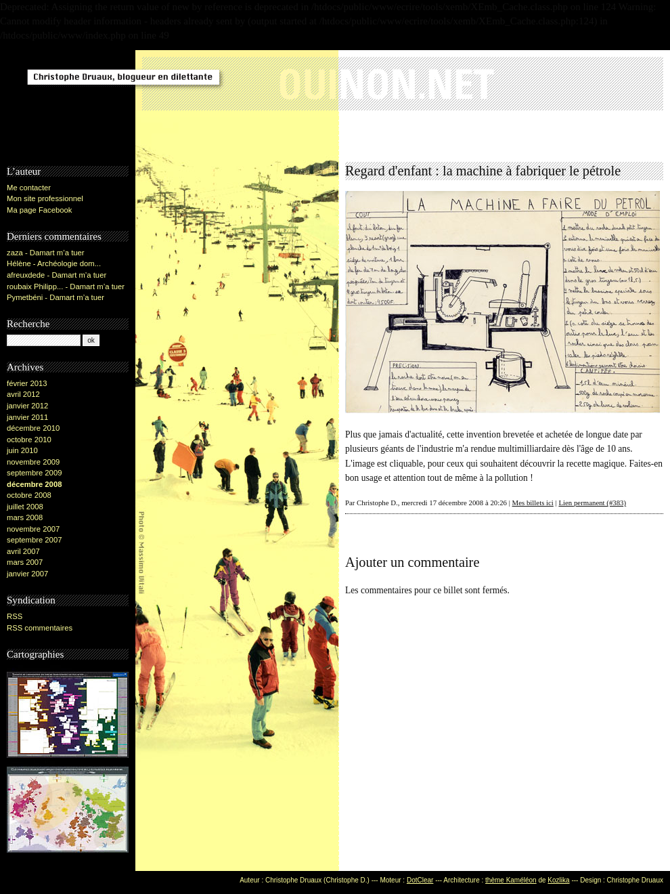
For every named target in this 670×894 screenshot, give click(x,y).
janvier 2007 (27, 574)
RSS (14, 616)
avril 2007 (23, 551)
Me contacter (29, 188)
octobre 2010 (29, 439)
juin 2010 (22, 450)
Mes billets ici (533, 502)
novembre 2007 (33, 529)
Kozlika (558, 880)
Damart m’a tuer (57, 253)
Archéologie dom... (69, 263)
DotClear (420, 880)
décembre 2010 (33, 428)
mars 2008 (25, 517)
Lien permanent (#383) (592, 502)
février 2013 (27, 383)
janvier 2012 (27, 406)
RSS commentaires (39, 628)
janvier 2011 (27, 417)
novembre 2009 (33, 462)
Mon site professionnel (45, 198)
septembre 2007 (34, 540)
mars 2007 (25, 562)
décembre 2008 (34, 484)
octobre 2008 (29, 495)
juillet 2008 (25, 507)
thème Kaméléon (511, 880)
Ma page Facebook (39, 210)
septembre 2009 (34, 473)
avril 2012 (23, 394)
